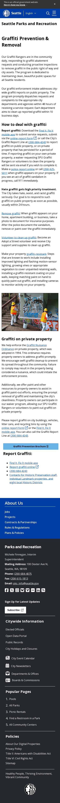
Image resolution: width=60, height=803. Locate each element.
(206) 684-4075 (23, 574)
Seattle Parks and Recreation (29, 23)
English (29, 13)
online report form (23, 138)
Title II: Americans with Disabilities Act (28, 753)
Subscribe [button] (15, 610)
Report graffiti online (24, 467)
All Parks (14, 705)
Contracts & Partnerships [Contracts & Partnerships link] (21, 522)
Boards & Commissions (26, 680)
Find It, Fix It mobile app (24, 463)
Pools (12, 699)
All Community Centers (23, 724)
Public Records (14, 642)
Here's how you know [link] (15, 5)
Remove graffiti (11, 213)
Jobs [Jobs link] (7, 512)
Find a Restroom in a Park (24, 718)
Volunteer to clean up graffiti (19, 237)
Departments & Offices (25, 674)
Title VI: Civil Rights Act (19, 758)
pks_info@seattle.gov (26, 583)
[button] (55, 4)
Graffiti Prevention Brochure (30, 446)
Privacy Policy (14, 749)
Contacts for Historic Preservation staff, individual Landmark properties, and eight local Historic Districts (33, 478)
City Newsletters (21, 666)
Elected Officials (15, 629)
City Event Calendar (23, 658)
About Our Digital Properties (23, 744)
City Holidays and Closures (21, 648)
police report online (23, 169)
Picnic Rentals (17, 712)
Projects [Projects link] (10, 517)
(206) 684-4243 (37, 142)
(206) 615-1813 (19, 578)
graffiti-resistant (36, 254)
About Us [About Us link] (14, 503)
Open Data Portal (16, 636)
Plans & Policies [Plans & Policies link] (14, 533)
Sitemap (10, 763)
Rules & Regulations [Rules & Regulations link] (17, 527)
